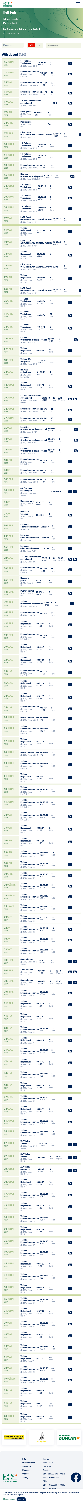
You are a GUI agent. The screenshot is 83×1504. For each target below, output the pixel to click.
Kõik (31, 45)
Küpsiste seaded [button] (9, 1499)
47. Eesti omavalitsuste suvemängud (30, 396)
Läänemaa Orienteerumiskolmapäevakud (33, 338)
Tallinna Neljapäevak (25, 229)
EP (39, 45)
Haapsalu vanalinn (24, 512)
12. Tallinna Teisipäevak (25, 196)
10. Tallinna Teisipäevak (25, 207)
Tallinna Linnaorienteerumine (29, 727)
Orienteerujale (28, 1463)
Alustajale (26, 1466)
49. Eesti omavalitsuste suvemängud (30, 101)
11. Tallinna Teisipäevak (25, 62)
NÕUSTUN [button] (21, 1499)
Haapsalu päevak (24, 579)
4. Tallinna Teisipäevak (25, 300)
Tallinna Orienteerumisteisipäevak (31, 602)
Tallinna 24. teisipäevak (25, 360)
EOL (24, 1459)
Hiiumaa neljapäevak (25, 371)
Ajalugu (25, 1477)
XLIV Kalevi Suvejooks (25, 1142)
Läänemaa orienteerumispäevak (29, 525)
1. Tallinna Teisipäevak (25, 325)
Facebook (76, 1478)
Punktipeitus (26, 111)
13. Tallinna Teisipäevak (25, 186)
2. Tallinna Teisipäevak (25, 313)
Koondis (26, 1470)
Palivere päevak (27, 591)
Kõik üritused (8, 45)
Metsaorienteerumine (29, 717)
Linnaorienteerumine (29, 71)
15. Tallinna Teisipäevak (25, 144)
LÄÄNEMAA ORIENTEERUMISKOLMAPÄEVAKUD (36, 133)
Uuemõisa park (27, 501)
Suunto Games (26, 959)
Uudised (26, 1474)
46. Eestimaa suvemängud (26, 489)
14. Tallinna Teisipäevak (25, 155)
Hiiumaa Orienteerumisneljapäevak (31, 175)
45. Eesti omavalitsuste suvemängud (30, 558)
